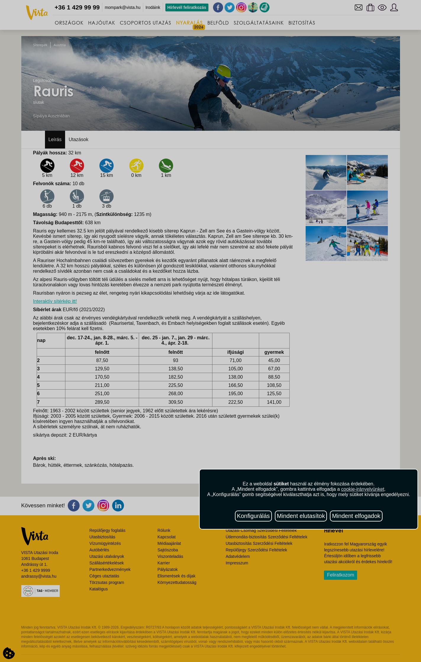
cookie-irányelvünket (362, 489)
